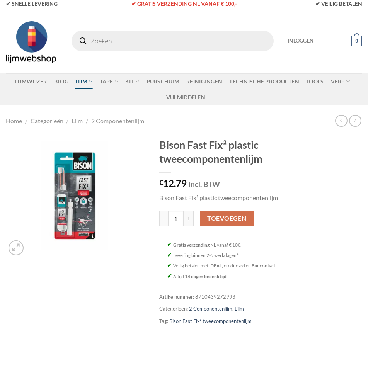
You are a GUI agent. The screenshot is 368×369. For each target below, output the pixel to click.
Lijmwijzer (31, 81)
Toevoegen (226, 218)
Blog (61, 81)
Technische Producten (264, 81)
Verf (340, 81)
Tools (315, 81)
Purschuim (163, 81)
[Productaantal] (176, 218)
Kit (132, 81)
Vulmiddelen (185, 97)
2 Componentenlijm (117, 120)
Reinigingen (204, 81)
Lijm (84, 81)
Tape (109, 81)
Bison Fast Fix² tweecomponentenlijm (210, 321)
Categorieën (47, 120)
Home (14, 120)
